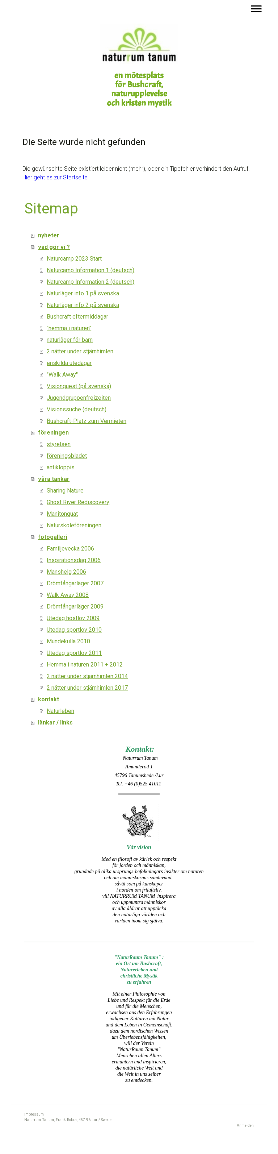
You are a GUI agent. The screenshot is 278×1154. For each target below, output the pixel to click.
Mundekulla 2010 (68, 641)
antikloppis (61, 467)
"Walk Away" (62, 374)
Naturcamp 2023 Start (74, 258)
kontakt (48, 699)
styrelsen (59, 444)
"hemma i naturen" (69, 328)
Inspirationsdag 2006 (74, 560)
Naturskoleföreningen (74, 525)
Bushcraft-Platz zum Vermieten (86, 421)
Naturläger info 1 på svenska (83, 293)
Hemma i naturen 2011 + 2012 (85, 664)
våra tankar (54, 479)
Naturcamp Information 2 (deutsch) (90, 281)
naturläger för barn (70, 339)
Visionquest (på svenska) (79, 386)
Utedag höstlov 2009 (73, 618)
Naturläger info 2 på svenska (83, 305)
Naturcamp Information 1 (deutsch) (90, 270)
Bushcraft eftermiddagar (77, 316)
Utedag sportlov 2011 (74, 652)
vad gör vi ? (54, 247)
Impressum (34, 1114)
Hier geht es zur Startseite (55, 177)
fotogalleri (52, 537)
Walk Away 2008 (68, 594)
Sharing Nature (65, 490)
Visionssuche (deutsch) (76, 409)
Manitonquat (62, 513)
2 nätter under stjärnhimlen (80, 351)
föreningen (53, 432)
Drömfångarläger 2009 (75, 606)
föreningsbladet (67, 455)
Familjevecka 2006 (70, 548)
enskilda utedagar (69, 363)
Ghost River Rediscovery (78, 502)
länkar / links (55, 722)
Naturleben (60, 710)
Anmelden (245, 1125)
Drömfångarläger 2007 (75, 583)
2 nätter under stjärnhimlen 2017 (87, 687)
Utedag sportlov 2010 (74, 629)
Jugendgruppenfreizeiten (79, 397)
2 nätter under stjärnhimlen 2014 (87, 676)
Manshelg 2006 (66, 571)
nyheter (48, 235)
